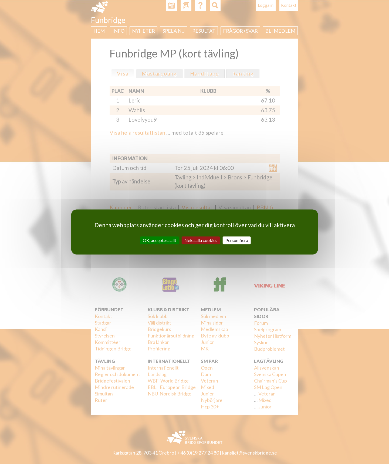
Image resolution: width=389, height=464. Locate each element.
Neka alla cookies (200, 240)
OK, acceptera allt (159, 240)
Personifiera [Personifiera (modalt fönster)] (236, 240)
